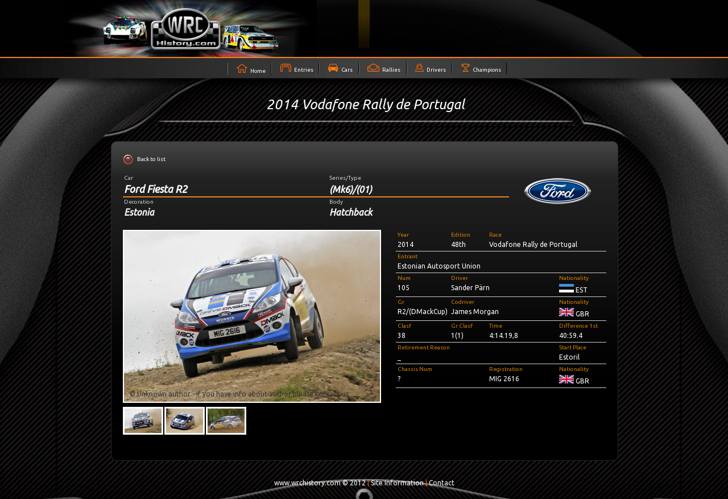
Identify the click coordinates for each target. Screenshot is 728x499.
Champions (481, 68)
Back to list (151, 159)
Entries (296, 68)
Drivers (430, 68)
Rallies (383, 68)
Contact (441, 482)
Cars (340, 68)
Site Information (397, 482)
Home (251, 69)
